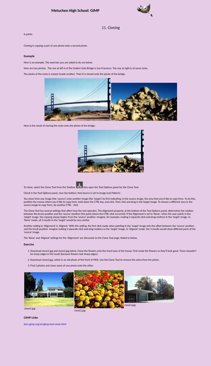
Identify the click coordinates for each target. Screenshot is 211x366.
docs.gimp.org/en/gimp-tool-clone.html (45, 324)
